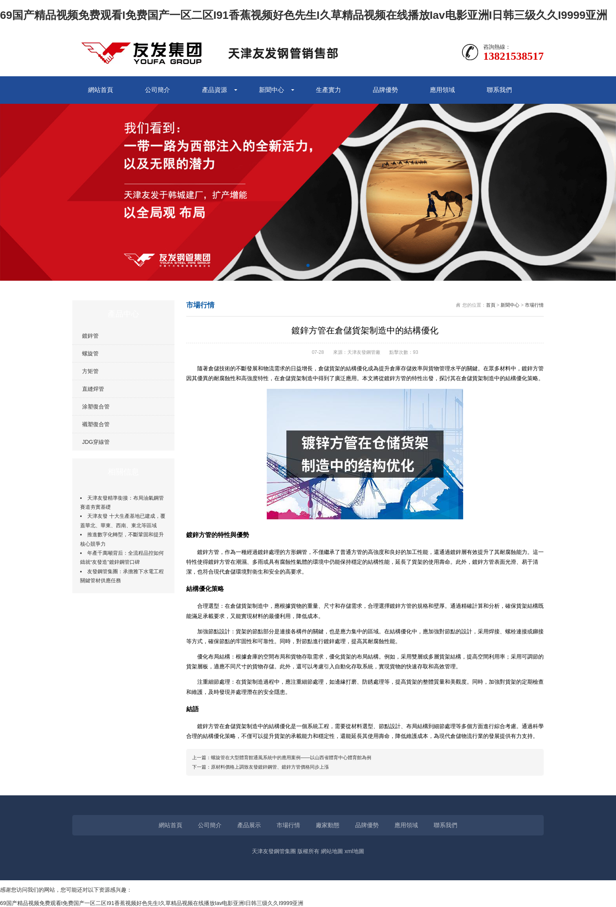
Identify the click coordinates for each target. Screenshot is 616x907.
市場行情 (534, 305)
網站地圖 (332, 851)
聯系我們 (499, 89)
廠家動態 (327, 825)
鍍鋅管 (90, 336)
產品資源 (214, 89)
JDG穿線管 (96, 442)
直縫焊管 (93, 389)
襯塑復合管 (96, 424)
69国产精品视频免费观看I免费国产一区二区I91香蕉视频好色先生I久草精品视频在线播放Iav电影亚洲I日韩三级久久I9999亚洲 (303, 15)
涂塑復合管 (96, 406)
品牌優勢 (385, 89)
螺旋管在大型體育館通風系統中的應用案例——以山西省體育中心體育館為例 (291, 757)
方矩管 (90, 371)
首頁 (490, 305)
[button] (308, 265)
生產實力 (328, 89)
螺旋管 (90, 353)
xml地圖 (354, 851)
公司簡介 (157, 89)
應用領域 (442, 89)
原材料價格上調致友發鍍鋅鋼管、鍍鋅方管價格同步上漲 (270, 767)
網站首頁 (100, 89)
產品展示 (249, 825)
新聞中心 (271, 89)
